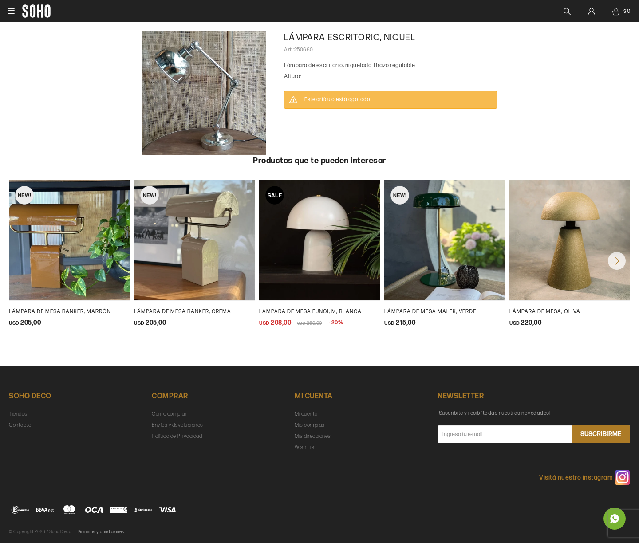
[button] (617, 261)
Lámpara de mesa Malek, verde (430, 311)
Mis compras (310, 425)
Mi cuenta (306, 414)
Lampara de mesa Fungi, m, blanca (310, 311)
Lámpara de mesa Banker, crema (182, 311)
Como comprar (169, 414)
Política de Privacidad (177, 436)
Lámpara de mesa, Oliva (544, 311)
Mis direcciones (313, 436)
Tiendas (18, 414)
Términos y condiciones (100, 532)
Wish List (305, 447)
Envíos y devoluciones (177, 425)
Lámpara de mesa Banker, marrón (60, 311)
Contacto (20, 425)
